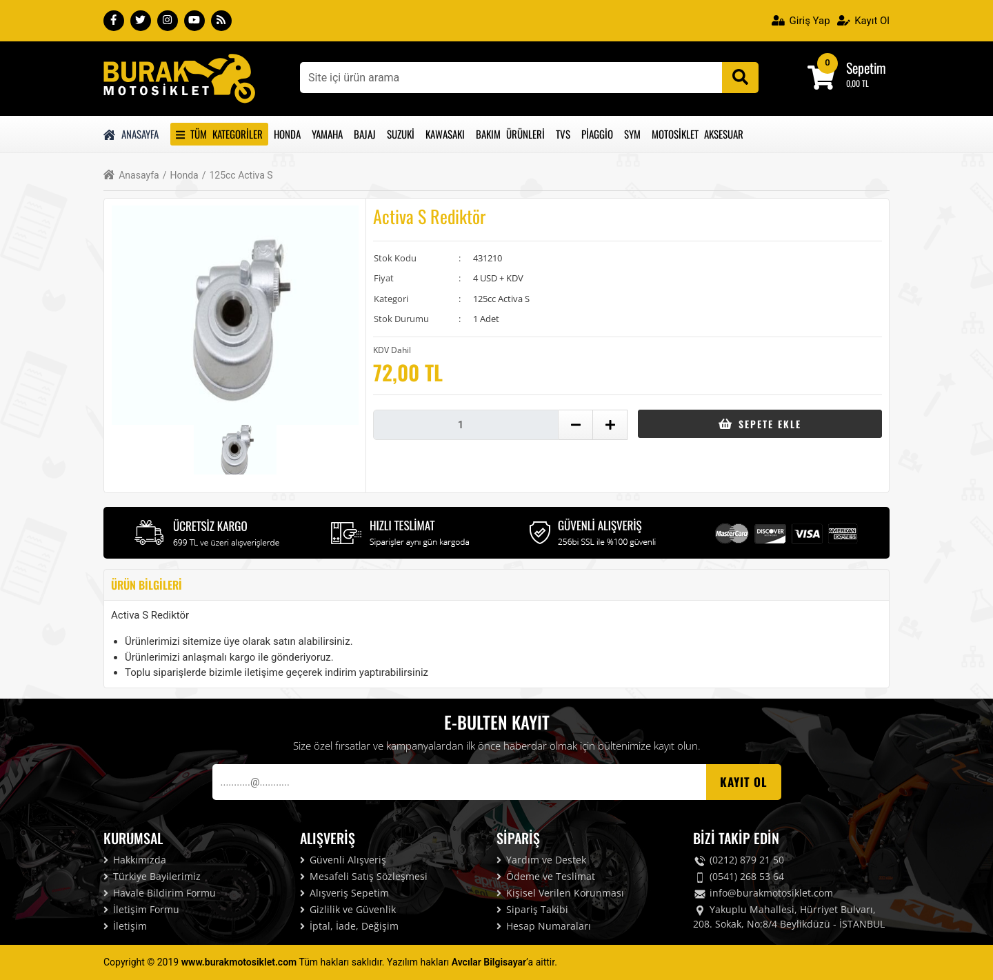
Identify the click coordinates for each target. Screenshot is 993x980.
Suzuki (400, 133)
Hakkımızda (134, 859)
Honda (287, 133)
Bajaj (365, 133)
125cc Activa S (237, 175)
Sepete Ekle (760, 424)
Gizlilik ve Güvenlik (348, 909)
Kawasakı (445, 133)
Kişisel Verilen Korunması (560, 892)
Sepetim (866, 67)
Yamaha (327, 133)
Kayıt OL (744, 781)
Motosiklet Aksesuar (697, 133)
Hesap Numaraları (543, 925)
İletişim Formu (141, 909)
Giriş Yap (801, 20)
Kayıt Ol (863, 20)
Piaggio (597, 133)
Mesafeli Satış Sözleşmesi (364, 876)
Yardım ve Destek (541, 859)
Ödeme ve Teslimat (545, 876)
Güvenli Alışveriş (343, 859)
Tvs (563, 133)
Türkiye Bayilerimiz (152, 876)
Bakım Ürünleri (510, 133)
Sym (632, 133)
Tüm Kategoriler (219, 133)
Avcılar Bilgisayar (489, 962)
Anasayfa (131, 133)
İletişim (125, 925)
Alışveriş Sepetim (344, 892)
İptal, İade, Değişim (349, 925)
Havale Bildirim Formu (159, 892)
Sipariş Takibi (532, 909)
